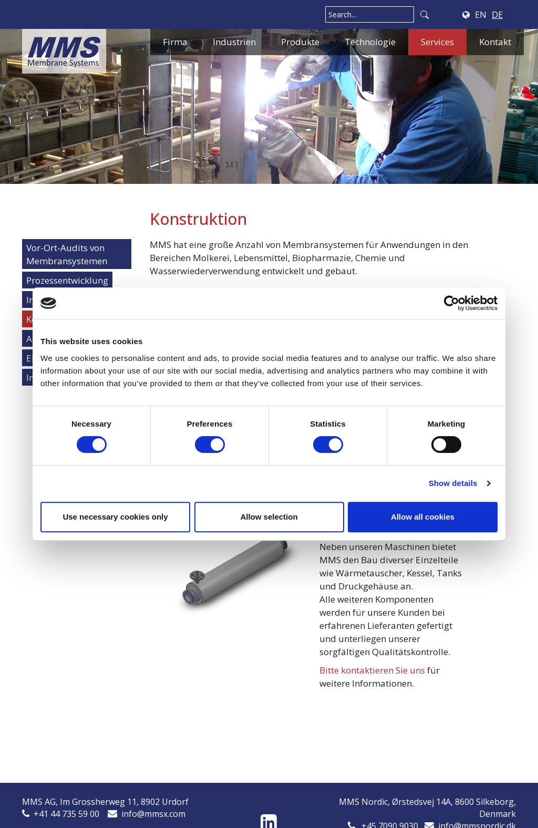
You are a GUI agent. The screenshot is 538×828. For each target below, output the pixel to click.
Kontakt (495, 42)
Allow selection (268, 516)
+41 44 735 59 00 (66, 814)
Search (424, 14)
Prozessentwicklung (67, 280)
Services (437, 42)
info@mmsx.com (153, 814)
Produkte (300, 42)
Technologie (370, 42)
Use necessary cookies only (115, 516)
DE (497, 14)
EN (481, 14)
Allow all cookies (422, 516)
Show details (453, 483)
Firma (175, 42)
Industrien (234, 42)
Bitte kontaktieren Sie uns (372, 670)
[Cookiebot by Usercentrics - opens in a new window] (452, 303)
